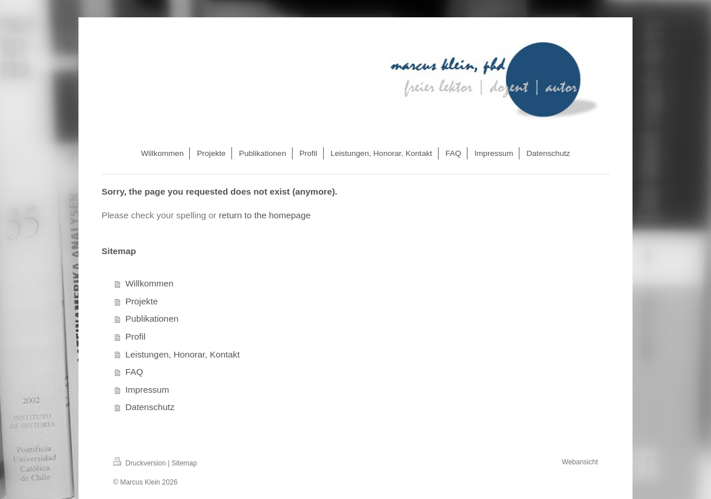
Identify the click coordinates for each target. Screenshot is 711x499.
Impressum (147, 389)
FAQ (134, 372)
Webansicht (580, 462)
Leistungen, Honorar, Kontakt (182, 354)
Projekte (141, 301)
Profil (135, 336)
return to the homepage (264, 215)
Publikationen (151, 318)
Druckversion (140, 463)
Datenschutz (149, 407)
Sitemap (184, 463)
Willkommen (149, 283)
